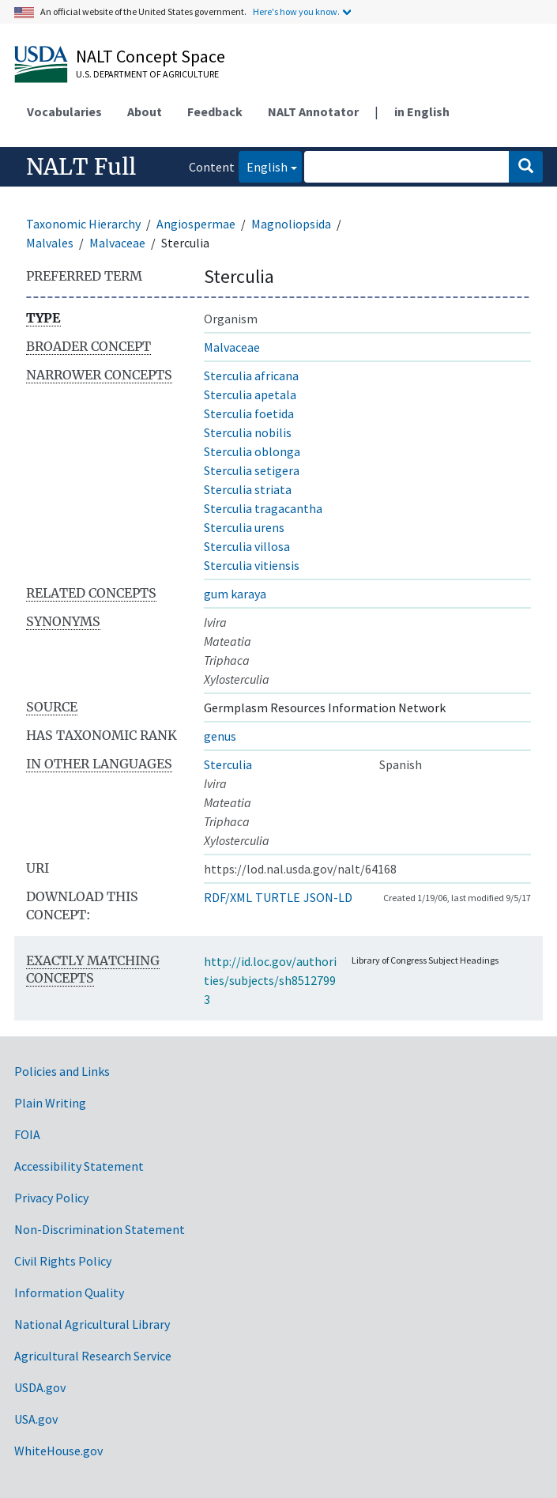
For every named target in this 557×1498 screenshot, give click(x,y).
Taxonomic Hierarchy (83, 224)
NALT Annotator (313, 111)
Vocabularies (64, 111)
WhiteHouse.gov (58, 1450)
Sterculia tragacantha (263, 508)
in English (422, 111)
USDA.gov (40, 1387)
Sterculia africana (251, 375)
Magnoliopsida (291, 224)
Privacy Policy (51, 1198)
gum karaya (235, 594)
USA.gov (36, 1419)
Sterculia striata (248, 489)
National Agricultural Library (92, 1324)
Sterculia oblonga (252, 451)
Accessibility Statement (79, 1166)
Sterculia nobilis (248, 432)
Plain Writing (50, 1103)
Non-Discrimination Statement (99, 1229)
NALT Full (81, 167)
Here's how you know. (296, 11)
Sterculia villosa (247, 546)
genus (220, 736)
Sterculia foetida (249, 413)
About (144, 111)
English (263, 166)
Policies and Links (62, 1071)
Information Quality (69, 1292)
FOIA (27, 1134)
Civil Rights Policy (62, 1261)
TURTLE (277, 897)
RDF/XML (228, 897)
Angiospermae (195, 224)
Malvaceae (117, 243)
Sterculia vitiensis (251, 565)
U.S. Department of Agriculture (147, 74)
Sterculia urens (244, 527)
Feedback (215, 111)
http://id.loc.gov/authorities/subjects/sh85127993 (270, 980)
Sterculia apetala (250, 394)
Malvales (49, 243)
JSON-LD (327, 897)
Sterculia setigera (251, 470)
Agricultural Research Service (92, 1356)
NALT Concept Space (150, 56)
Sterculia (228, 764)
